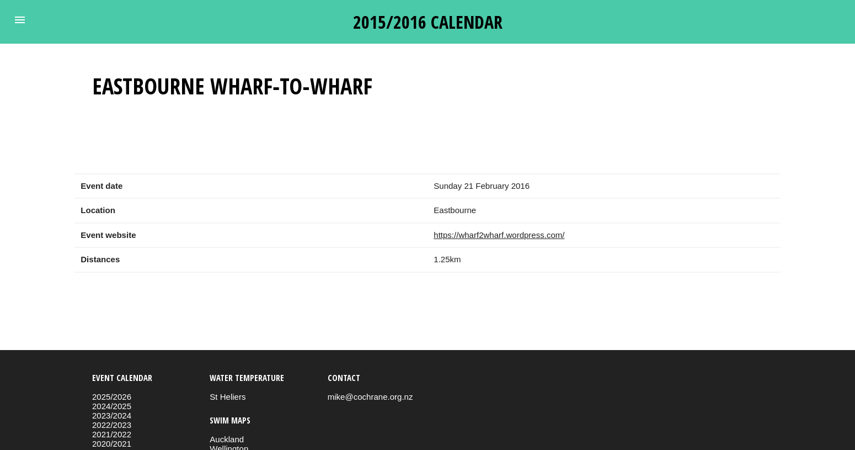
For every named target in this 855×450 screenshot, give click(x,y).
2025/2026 (111, 396)
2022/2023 (111, 425)
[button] (19, 20)
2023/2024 (111, 415)
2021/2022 (111, 434)
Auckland (227, 439)
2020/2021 (111, 443)
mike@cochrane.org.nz (370, 396)
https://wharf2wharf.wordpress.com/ (499, 235)
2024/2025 (111, 406)
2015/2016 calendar (428, 22)
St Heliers (227, 396)
